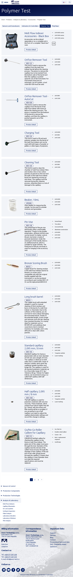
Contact (53, 540)
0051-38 (29, 225)
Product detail (31, 49)
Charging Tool (32, 132)
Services (53, 535)
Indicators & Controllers (30, 26)
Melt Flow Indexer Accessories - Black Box (37, 34)
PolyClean (55, 26)
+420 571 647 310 (10, 557)
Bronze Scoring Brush (36, 263)
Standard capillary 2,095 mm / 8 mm (34, 347)
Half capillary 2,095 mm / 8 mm (35, 393)
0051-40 (29, 166)
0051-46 (29, 352)
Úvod (3, 19)
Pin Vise (29, 222)
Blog (51, 537)
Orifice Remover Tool (36, 59)
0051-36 (29, 136)
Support (53, 533)
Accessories (32, 19)
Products (9, 19)
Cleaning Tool (32, 162)
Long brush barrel (34, 296)
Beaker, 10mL (32, 199)
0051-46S (29, 398)
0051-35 (29, 63)
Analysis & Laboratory (20, 19)
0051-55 (29, 436)
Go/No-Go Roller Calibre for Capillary (35, 431)
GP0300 (28, 203)
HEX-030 (29, 102)
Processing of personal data (59, 542)
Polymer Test (41, 19)
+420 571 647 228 (10, 555)
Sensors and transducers (11, 26)
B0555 (28, 266)
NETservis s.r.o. (34, 574)
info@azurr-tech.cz (12, 559)
